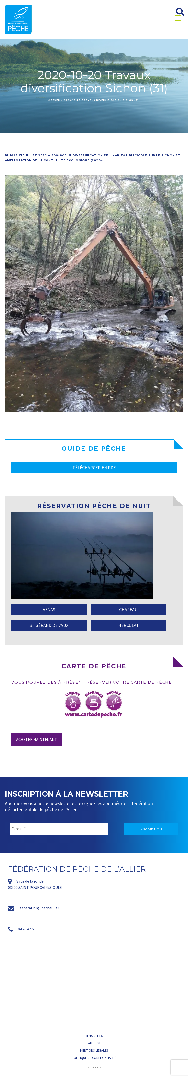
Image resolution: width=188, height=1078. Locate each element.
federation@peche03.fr (39, 908)
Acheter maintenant (36, 739)
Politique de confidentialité (94, 1058)
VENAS (49, 609)
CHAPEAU (128, 609)
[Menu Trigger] (177, 17)
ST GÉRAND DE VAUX (49, 625)
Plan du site (94, 1043)
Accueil (54, 100)
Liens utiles (94, 1036)
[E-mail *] (59, 829)
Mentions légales (94, 1050)
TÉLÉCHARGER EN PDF (94, 467)
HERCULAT (128, 625)
